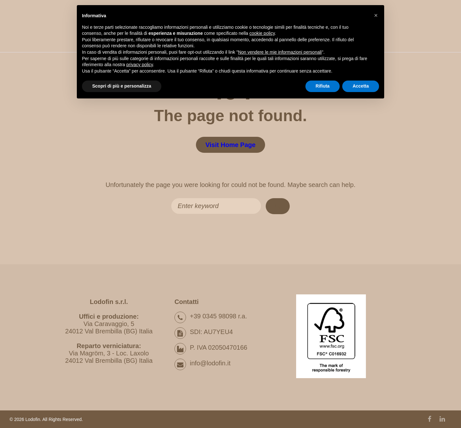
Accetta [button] (360, 86)
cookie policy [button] (262, 33)
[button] (376, 15)
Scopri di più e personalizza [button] (121, 86)
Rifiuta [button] (323, 86)
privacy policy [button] (139, 64)
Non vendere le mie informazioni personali (279, 52)
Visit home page (230, 144)
